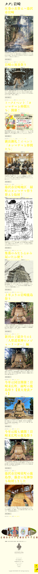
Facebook (19, 566)
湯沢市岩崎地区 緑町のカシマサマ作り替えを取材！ (19, 190)
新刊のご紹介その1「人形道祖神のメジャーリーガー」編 (19, 340)
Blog (10, 516)
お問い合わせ (19, 564)
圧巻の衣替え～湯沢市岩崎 (19, 10)
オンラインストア (19, 558)
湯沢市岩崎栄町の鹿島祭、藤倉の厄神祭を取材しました (19, 477)
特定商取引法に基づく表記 (19, 561)
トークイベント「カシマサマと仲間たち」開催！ (18, 106)
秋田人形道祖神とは (19, 559)
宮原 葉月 (27, 152)
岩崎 (15, 516)
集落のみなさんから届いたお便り (18, 255)
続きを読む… (8, 59)
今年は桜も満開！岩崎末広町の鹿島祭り (19, 433)
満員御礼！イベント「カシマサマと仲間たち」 (19, 145)
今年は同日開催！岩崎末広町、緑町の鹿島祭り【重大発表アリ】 (19, 387)
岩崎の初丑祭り (16, 64)
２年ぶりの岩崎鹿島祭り (19, 296)
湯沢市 (18, 516)
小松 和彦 (26, 15)
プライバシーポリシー (19, 563)
